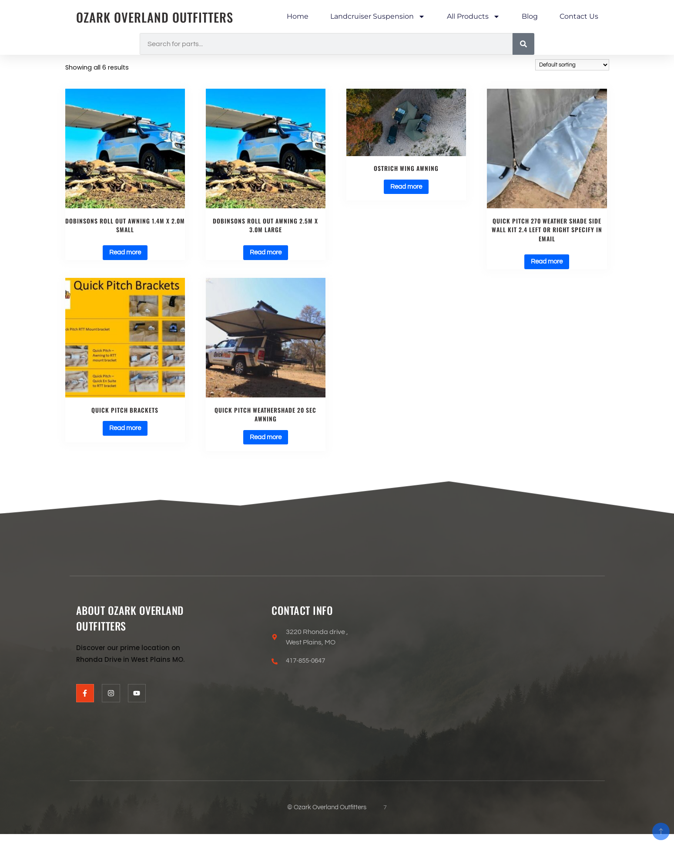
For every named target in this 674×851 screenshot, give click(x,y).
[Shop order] (572, 64)
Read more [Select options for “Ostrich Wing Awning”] (406, 187)
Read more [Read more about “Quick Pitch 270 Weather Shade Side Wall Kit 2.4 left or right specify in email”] (546, 263)
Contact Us (579, 16)
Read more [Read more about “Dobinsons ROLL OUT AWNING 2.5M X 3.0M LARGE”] (265, 254)
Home (297, 16)
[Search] (523, 44)
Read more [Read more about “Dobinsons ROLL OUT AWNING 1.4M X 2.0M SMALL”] (125, 254)
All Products (473, 16)
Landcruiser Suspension (377, 16)
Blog (530, 16)
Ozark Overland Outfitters (158, 17)
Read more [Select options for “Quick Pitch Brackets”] (125, 432)
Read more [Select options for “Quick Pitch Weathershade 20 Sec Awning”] (266, 441)
